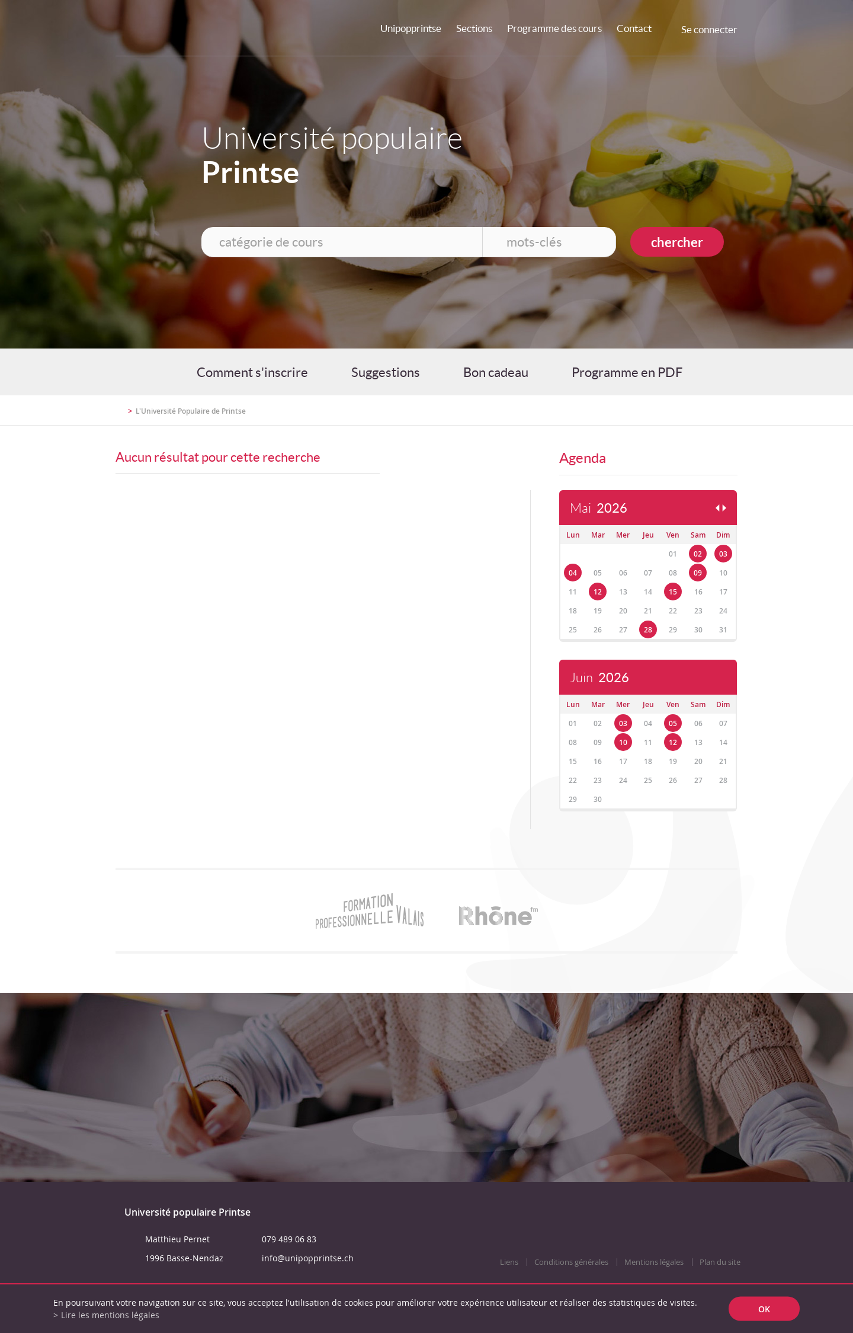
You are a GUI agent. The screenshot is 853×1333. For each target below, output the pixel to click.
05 (673, 723)
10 (623, 742)
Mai (598, 508)
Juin (599, 677)
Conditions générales (571, 1262)
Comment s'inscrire (252, 372)
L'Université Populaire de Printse (191, 411)
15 (673, 592)
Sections (474, 28)
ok (764, 1309)
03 (723, 554)
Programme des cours (554, 28)
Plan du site (720, 1262)
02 (698, 554)
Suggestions (385, 372)
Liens (509, 1262)
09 (698, 573)
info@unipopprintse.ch (308, 1258)
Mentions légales (654, 1262)
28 (648, 630)
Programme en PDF (627, 372)
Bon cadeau (495, 372)
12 (598, 592)
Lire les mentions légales (110, 1315)
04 (573, 573)
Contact (634, 28)
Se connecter (709, 29)
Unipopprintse (410, 28)
